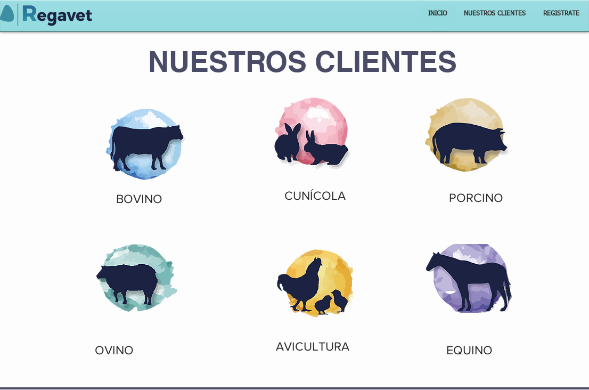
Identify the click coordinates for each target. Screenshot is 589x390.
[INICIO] (437, 14)
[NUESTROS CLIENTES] (495, 14)
